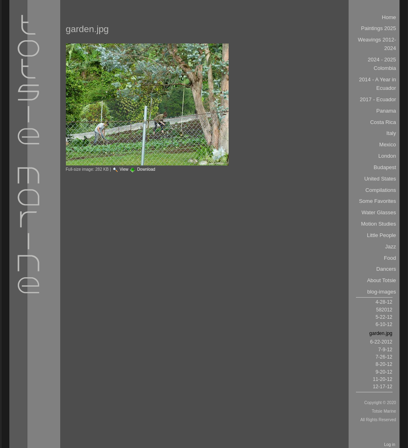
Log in (389, 444)
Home (389, 17)
